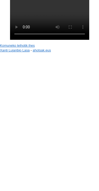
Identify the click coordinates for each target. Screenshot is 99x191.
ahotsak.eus (42, 50)
